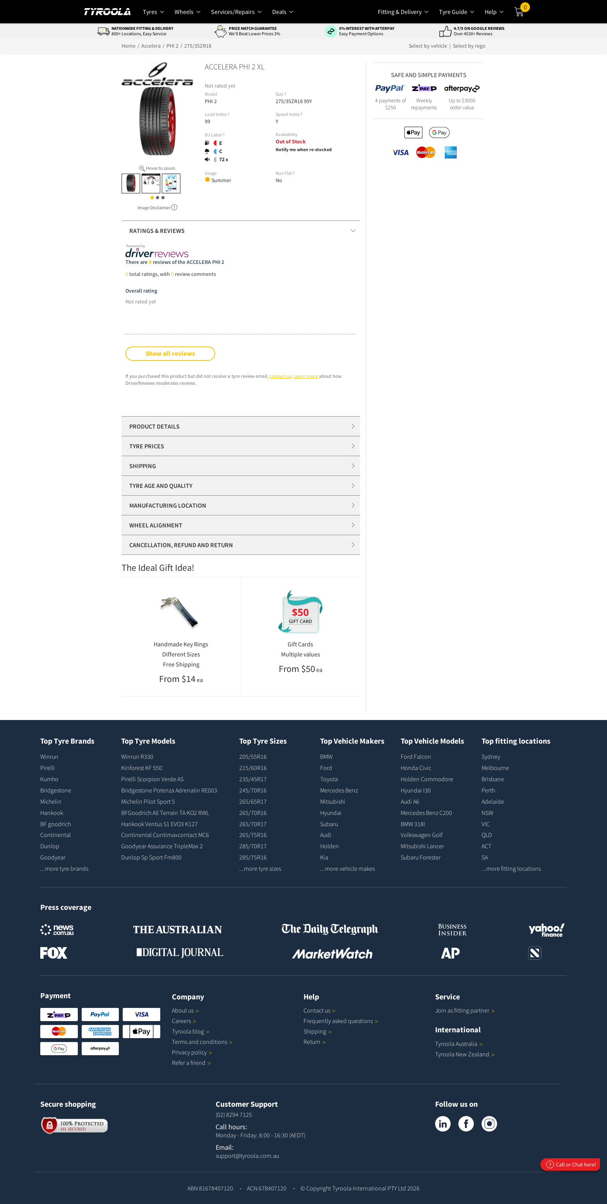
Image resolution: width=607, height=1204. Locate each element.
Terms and (202, 1042)
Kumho (49, 779)
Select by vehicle (428, 45)
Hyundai (330, 812)
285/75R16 (253, 857)
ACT (486, 846)
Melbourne (495, 768)
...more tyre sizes (260, 868)
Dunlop (49, 846)
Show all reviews (170, 353)
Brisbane (493, 779)
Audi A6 (410, 801)
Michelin (51, 801)
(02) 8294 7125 (234, 1114)
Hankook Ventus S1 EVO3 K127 (159, 824)
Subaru (329, 824)
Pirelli (47, 768)
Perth (488, 790)
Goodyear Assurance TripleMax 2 (162, 846)
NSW (487, 812)
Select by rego (469, 45)
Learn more (305, 376)
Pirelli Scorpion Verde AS (152, 779)
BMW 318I (413, 824)
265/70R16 (253, 812)
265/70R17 (253, 824)
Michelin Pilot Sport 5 (148, 801)
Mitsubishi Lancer (422, 846)
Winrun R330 (137, 756)
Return (312, 1042)
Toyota (329, 779)
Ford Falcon (416, 756)
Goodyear (52, 857)
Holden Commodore (427, 779)
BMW (326, 756)
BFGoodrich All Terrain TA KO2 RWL (165, 812)
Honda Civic (416, 768)
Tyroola (190, 1031)
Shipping (315, 1031)
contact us (280, 376)
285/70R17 (253, 846)
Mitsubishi (332, 801)
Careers (181, 1021)
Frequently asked (341, 1021)
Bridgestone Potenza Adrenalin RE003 (169, 790)
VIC (486, 824)
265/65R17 (253, 801)
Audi (325, 835)
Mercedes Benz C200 (426, 812)
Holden (329, 846)
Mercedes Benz (339, 790)
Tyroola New (465, 1054)
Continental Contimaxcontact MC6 (165, 835)
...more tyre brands (64, 868)
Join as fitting (465, 1010)
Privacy (192, 1052)
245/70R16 (253, 790)
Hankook (51, 812)
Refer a (191, 1062)
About (185, 1010)
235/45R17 (253, 779)
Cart (525, 9)
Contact (320, 1010)
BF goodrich (55, 824)
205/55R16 (253, 756)
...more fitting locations (511, 868)
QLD (487, 835)
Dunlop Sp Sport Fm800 (151, 857)
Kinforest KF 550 (141, 768)
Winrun (49, 756)
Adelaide (493, 801)
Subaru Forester (421, 857)
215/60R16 (253, 768)
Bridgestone (55, 790)
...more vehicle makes (347, 868)
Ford (326, 768)
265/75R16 (253, 835)
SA (485, 857)
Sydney (491, 756)
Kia (324, 857)
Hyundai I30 (416, 790)
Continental (55, 835)
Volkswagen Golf (421, 835)
